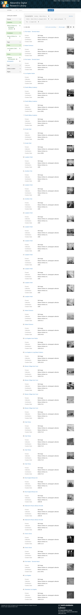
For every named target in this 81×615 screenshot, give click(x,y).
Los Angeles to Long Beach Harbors (34, 352)
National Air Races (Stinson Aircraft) (34, 505)
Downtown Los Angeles (31, 589)
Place (8, 45)
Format (9, 19)
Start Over (71, 16)
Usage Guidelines (65, 0)
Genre (8, 54)
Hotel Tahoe (28, 422)
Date (8, 65)
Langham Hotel (29, 157)
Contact (74, 0)
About (55, 0)
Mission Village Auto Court (31, 366)
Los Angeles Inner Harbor (31, 338)
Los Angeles (28, 575)
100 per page (62, 27)
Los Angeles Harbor (30, 73)
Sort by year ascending (50, 27)
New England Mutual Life (31, 477)
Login (78, 0)
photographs (10, 61)
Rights (8, 71)
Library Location (11, 68)
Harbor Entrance (29, 45)
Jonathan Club (28, 171)
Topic (8, 42)
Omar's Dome (28, 533)
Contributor (10, 33)
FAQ (59, 0)
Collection (9, 22)
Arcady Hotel (28, 129)
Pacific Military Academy (31, 87)
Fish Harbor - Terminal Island (32, 31)
